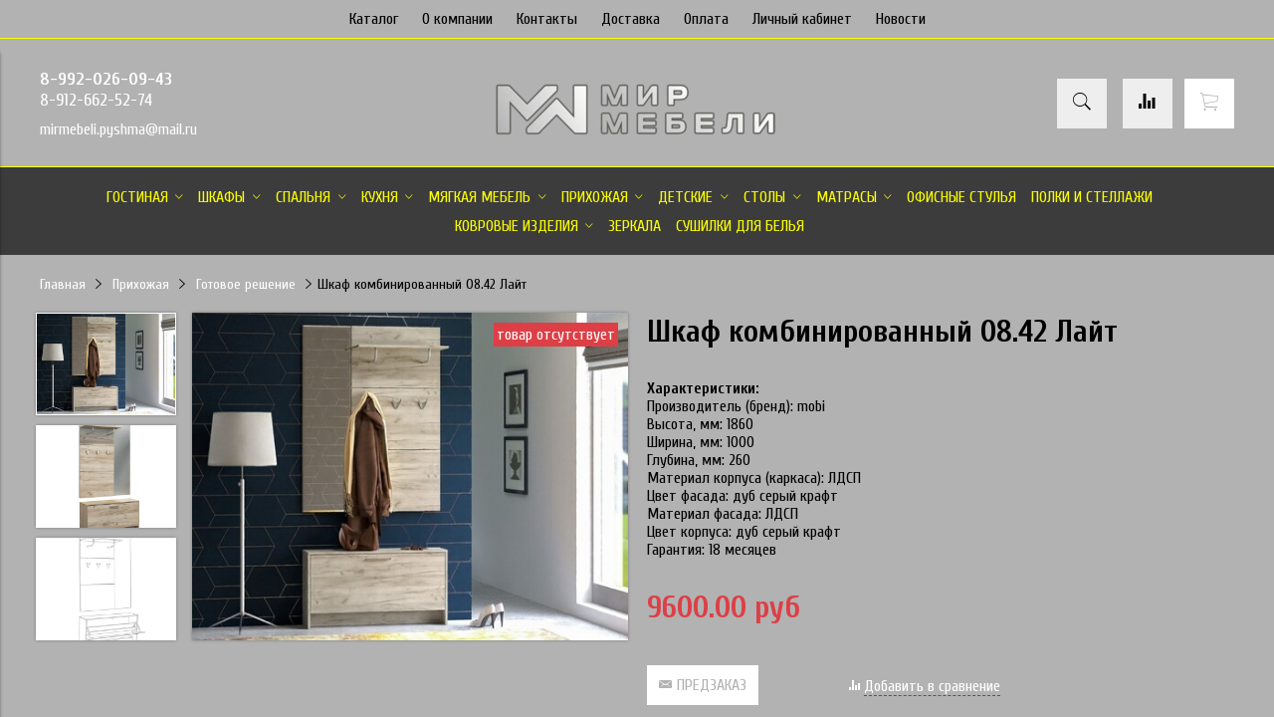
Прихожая (140, 284)
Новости (901, 19)
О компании (457, 19)
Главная (63, 284)
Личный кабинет (802, 19)
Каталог (373, 19)
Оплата (706, 19)
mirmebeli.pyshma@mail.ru (118, 129)
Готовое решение (246, 284)
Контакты (547, 19)
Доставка (630, 19)
